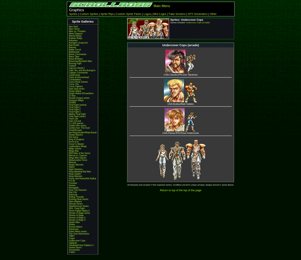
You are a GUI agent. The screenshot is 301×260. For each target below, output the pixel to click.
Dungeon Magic (76, 100)
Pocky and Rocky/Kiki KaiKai (82, 178)
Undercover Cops (77, 241)
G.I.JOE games (76, 123)
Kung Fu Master (76, 144)
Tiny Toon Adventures (79, 234)
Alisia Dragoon (76, 33)
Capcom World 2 (77, 68)
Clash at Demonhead (79, 77)
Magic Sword (75, 148)
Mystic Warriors (76, 165)
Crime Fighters (76, 86)
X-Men (72, 252)
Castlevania (74, 75)
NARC (72, 167)
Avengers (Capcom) (78, 43)
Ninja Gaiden (75, 174)
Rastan (72, 185)
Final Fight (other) (77, 116)
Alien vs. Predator (77, 31)
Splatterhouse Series (79, 206)
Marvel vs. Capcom (78, 155)
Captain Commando (78, 73)
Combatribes (75, 79)
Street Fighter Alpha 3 (79, 211)
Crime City (74, 84)
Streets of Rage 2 (77, 217)
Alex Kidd (73, 27)
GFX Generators (198, 13)
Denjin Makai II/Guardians (81, 93)
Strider (72, 224)
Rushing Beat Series (78, 199)
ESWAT (72, 102)
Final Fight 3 (74, 112)
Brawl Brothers (76, 59)
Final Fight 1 (74, 107)
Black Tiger (74, 56)
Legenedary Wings (78, 146)
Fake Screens (177, 13)
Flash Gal (73, 119)
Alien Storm (74, 29)
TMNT (72, 236)
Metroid (72, 162)
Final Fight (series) (78, 105)
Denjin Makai (75, 91)
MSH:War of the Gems (79, 153)
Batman (72, 47)
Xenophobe (74, 250)
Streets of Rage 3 (77, 220)
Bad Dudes (74, 45)
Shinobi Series (76, 204)
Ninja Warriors (75, 176)
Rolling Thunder (76, 197)
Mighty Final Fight (77, 114)
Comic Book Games (78, 82)
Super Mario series (78, 231)
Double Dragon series (79, 98)
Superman (74, 229)
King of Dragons (76, 139)
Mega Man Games (77, 158)
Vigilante (73, 243)
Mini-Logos (160, 13)
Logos (147, 13)
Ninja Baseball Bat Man (80, 171)
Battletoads (74, 52)
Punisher (73, 183)
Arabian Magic (75, 38)
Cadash (72, 66)
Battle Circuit (75, 50)
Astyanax (73, 40)
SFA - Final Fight (77, 208)
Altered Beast (75, 36)
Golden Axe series (77, 125)
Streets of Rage (76, 215)
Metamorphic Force (78, 160)
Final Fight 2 (74, 109)
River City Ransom (78, 190)
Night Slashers (76, 169)
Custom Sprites (89, 13)
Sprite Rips (107, 13)
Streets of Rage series (79, 213)
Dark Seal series (76, 89)
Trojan (72, 238)
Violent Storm (75, 247)
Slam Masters (75, 201)
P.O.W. (72, 181)
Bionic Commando (77, 54)
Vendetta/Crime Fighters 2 (81, 245)
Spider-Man (74, 222)
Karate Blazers (76, 135)
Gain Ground (75, 121)
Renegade (74, 188)
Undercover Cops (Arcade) (198, 22)
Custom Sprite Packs (128, 13)
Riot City (73, 192)
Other (213, 13)
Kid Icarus (73, 137)
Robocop (73, 194)
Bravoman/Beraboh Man (80, 61)
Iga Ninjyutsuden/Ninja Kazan (83, 132)
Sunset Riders (75, 227)
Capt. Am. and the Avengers (82, 70)
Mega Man (74, 151)
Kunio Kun (74, 142)
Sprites (73, 13)
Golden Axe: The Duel (79, 128)
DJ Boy (72, 96)
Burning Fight (75, 63)
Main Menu (161, 6)
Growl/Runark (75, 130)
